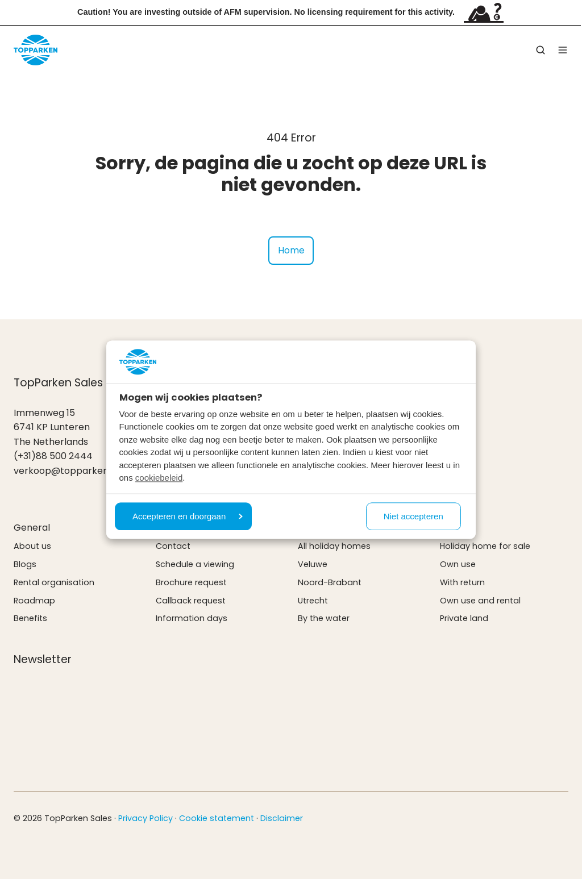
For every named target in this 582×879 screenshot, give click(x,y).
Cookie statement (216, 818)
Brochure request (191, 582)
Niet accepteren (413, 516)
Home (291, 250)
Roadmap (34, 600)
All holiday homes (334, 546)
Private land (464, 618)
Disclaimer (281, 818)
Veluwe (312, 564)
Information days (191, 618)
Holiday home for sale (485, 546)
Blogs (25, 564)
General (32, 527)
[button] (540, 50)
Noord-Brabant (329, 582)
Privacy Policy (145, 818)
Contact (173, 546)
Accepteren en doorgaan (187, 516)
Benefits (30, 618)
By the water (324, 618)
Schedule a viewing (195, 564)
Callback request (191, 600)
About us (32, 546)
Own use (458, 564)
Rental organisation (54, 582)
